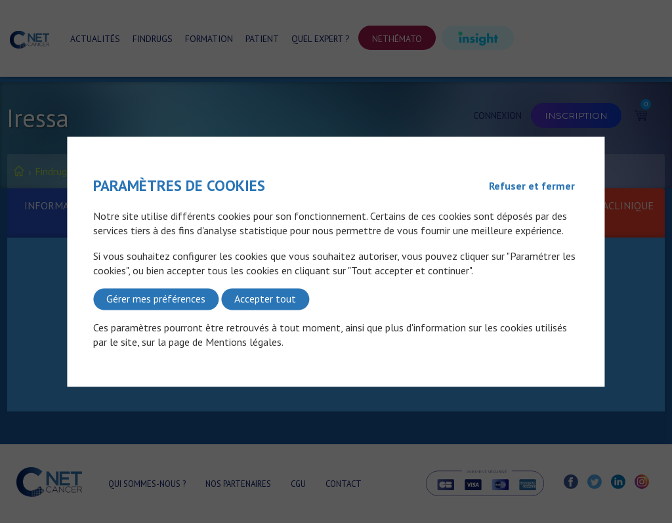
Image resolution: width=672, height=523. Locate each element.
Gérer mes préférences (155, 299)
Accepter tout (265, 299)
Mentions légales (243, 342)
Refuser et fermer (532, 185)
